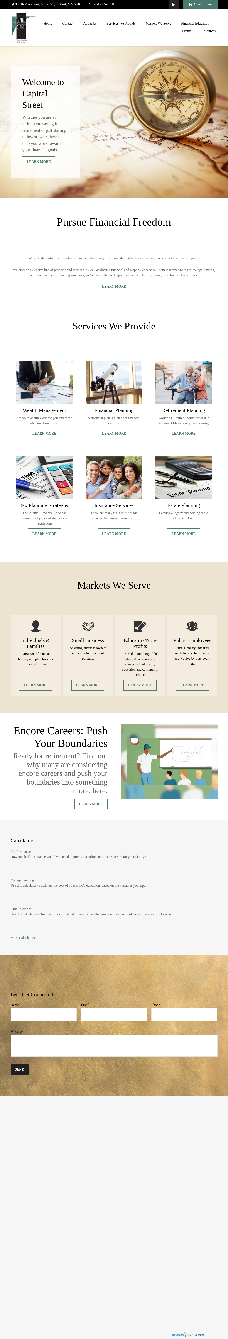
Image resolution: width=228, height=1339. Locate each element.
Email (85, 1005)
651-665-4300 (101, 4)
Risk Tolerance (21, 909)
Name (15, 1005)
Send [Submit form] (19, 1069)
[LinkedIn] (174, 4)
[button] (47, 23)
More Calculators (23, 938)
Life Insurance (21, 851)
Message (17, 1031)
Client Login (200, 4)
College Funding (22, 880)
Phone (155, 1005)
